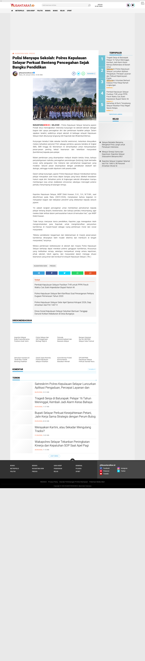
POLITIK (40, 11)
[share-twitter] (78, 73)
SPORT (69, 11)
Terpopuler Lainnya (115, 114)
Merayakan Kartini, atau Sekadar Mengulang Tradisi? (63, 429)
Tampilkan (92, 369)
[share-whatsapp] (83, 73)
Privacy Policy (53, 482)
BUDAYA (47, 11)
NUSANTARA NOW (21, 53)
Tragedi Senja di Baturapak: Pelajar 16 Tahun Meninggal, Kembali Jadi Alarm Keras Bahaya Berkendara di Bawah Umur (63, 402)
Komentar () (91, 73)
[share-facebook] (74, 73)
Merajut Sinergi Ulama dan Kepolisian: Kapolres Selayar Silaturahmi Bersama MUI (113, 154)
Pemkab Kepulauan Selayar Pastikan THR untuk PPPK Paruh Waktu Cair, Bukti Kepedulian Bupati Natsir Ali (117, 95)
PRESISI (32, 53)
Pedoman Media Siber (97, 482)
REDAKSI (43, 482)
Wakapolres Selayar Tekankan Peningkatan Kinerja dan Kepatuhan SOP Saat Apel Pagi (62, 443)
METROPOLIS (19, 11)
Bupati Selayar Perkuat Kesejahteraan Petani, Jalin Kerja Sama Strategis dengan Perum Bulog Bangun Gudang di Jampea (65, 416)
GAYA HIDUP (31, 11)
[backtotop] (72, 460)
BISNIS (55, 11)
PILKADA (78, 468)
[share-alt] (39, 273)
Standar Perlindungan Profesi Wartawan (73, 482)
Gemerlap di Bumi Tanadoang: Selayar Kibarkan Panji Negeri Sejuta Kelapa (118, 105)
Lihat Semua (54, 456)
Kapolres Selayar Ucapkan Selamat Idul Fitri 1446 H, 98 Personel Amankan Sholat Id (116, 163)
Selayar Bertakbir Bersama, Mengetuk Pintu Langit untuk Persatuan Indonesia (113, 144)
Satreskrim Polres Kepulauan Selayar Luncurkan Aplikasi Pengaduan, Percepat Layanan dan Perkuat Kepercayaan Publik (65, 387)
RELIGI (62, 11)
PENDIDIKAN (58, 468)
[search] (66, 5)
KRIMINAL (79, 465)
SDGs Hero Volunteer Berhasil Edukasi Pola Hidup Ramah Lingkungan (118, 82)
